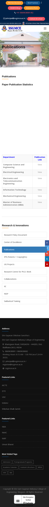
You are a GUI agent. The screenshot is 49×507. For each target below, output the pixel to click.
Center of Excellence (13, 242)
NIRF (4, 438)
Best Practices (33, 3)
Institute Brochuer (36, 19)
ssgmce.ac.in (10, 368)
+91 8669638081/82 (24, 12)
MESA (40, 467)
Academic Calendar (10, 467)
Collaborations (10, 279)
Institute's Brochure (27, 467)
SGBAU (5, 403)
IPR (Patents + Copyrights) (15, 257)
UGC (4, 397)
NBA (4, 426)
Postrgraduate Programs (23, 462)
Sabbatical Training (12, 301)
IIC (5, 286)
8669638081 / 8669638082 (16, 351)
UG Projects (9, 264)
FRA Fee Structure (14, 3)
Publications (9, 249)
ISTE (4, 473)
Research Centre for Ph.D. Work (17, 271)
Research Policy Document (15, 235)
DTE (4, 391)
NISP (6, 293)
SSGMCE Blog (15, 8)
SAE (11, 473)
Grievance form (32, 8)
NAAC (4, 432)
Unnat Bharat (8, 444)
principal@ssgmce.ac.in (16, 18)
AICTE (4, 385)
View (40, 164)
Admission (7, 462)
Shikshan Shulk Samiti (11, 409)
